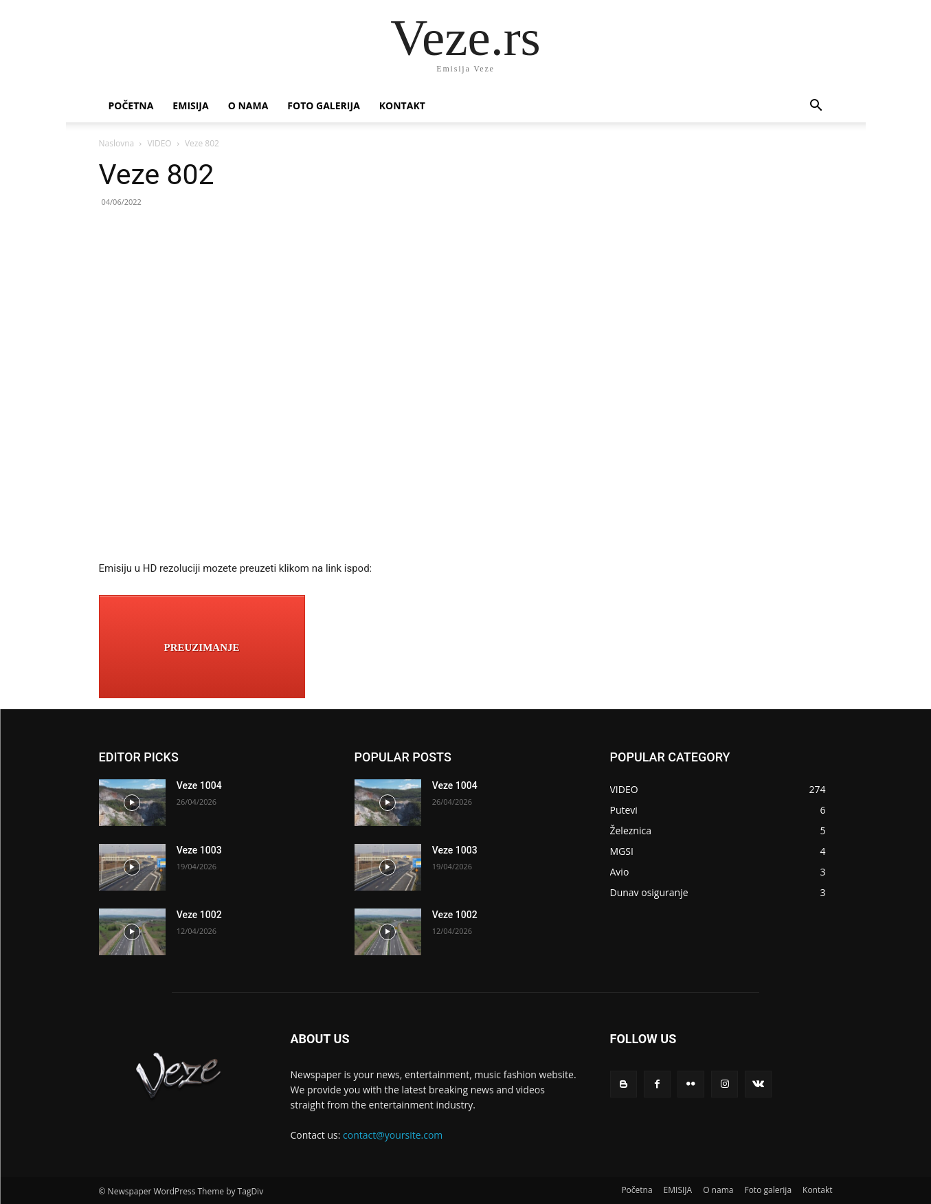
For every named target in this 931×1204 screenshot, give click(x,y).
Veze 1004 (199, 785)
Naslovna (117, 143)
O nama (248, 105)
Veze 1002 (199, 914)
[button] (816, 106)
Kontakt (402, 105)
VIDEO (159, 143)
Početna (131, 105)
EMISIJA (190, 105)
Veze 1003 (199, 850)
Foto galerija (323, 105)
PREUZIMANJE (201, 647)
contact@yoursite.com (392, 1134)
